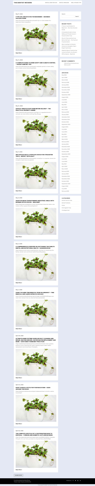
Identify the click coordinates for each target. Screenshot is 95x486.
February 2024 (65, 141)
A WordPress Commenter (70, 63)
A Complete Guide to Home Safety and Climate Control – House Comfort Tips (35, 63)
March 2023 (65, 168)
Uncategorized (65, 210)
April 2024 (64, 136)
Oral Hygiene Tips (76, 2)
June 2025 (64, 102)
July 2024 (64, 129)
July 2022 (64, 188)
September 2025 (66, 94)
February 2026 (65, 82)
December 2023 (66, 146)
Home (63, 205)
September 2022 (66, 183)
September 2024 (66, 124)
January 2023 (65, 173)
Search (63, 14)
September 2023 (66, 154)
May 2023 (64, 164)
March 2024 (65, 139)
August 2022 (65, 186)
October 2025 (65, 92)
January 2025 (65, 114)
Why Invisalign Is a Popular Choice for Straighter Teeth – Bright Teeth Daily (34, 155)
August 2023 (65, 156)
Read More (19, 53)
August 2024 (65, 126)
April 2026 (64, 77)
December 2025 (66, 87)
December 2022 (66, 176)
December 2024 (66, 117)
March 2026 (65, 80)
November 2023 (66, 149)
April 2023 (64, 166)
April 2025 (64, 107)
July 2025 (64, 99)
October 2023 (65, 151)
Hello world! (67, 64)
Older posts (18, 475)
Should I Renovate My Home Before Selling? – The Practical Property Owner (33, 109)
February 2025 (65, 112)
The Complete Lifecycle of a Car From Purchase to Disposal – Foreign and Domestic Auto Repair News (34, 434)
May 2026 (64, 75)
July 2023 (64, 159)
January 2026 (65, 84)
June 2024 (64, 131)
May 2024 (64, 134)
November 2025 (66, 89)
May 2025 (64, 104)
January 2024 (65, 144)
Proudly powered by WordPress (22, 480)
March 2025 (65, 109)
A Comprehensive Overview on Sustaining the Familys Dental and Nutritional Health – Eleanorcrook (35, 247)
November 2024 (66, 119)
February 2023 (65, 171)
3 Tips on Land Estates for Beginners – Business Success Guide (33, 17)
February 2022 (65, 191)
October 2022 (65, 181)
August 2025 (65, 97)
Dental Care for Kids (51, 2)
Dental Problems (64, 2)
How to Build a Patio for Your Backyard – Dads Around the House (33, 388)
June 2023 (64, 161)
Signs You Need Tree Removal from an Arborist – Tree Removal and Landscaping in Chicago (35, 293)
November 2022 (66, 178)
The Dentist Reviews (23, 3)
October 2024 (65, 122)
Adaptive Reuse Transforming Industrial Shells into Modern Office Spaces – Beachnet (35, 201)
